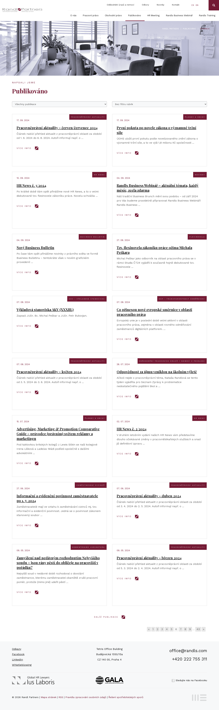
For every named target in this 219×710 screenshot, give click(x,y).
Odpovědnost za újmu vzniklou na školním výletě (157, 371)
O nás (73, 15)
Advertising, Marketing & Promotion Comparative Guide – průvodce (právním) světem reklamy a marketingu (58, 434)
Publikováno (134, 15)
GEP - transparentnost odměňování (182, 299)
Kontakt (175, 5)
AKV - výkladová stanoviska (87, 299)
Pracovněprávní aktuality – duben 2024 (149, 495)
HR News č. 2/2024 (131, 429)
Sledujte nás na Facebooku (189, 680)
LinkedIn (17, 659)
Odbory (145, 5)
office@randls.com (188, 650)
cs (192, 5)
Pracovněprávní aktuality (88, 117)
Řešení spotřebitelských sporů (125, 697)
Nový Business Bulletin (35, 247)
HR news (99, 175)
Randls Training (207, 15)
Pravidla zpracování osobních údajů (85, 697)
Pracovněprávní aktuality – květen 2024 (49, 371)
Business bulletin (92, 237)
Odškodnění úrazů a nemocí (120, 5)
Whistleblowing (22, 664)
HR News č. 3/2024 (31, 185)
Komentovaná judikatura (88, 547)
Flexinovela (197, 237)
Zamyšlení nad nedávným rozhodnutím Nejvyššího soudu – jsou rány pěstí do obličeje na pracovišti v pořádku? (58, 562)
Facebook (18, 654)
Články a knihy (195, 117)
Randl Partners (170, 29)
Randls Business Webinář (179, 15)
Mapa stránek (48, 697)
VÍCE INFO (24, 148)
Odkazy (16, 649)
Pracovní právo (91, 15)
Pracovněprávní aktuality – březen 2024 (149, 557)
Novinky (160, 5)
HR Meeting (153, 15)
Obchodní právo (113, 15)
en (197, 5)
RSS (61, 697)
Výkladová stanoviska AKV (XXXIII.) (45, 309)
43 (198, 629)
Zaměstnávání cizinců (90, 485)
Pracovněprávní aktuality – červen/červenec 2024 (57, 127)
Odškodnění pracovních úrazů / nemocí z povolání (172, 361)
